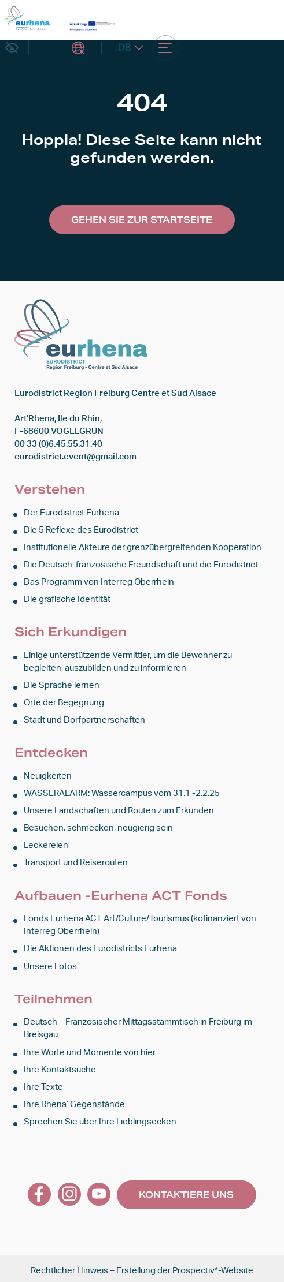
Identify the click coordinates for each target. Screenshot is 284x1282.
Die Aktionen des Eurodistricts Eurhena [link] (100, 945)
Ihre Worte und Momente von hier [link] (90, 1049)
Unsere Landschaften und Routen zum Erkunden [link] (119, 809)
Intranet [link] (78, 48)
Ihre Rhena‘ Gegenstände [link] (74, 1100)
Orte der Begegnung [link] (64, 701)
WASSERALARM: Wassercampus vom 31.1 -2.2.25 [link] (122, 791)
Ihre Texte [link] (43, 1083)
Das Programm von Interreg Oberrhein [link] (99, 581)
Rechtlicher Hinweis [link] (69, 1266)
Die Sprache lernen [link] (61, 684)
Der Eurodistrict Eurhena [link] (71, 512)
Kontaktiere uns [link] (186, 1189)
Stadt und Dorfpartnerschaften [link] (84, 718)
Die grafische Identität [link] (67, 599)
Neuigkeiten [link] (48, 774)
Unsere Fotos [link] (50, 963)
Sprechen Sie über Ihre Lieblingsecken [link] (100, 1117)
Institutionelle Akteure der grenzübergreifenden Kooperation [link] (142, 547)
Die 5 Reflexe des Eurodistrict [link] (81, 529)
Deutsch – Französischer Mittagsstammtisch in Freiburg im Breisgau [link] (138, 1025)
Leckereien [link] (46, 843)
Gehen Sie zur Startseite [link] (141, 219)
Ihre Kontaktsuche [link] (60, 1066)
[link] (28, 18)
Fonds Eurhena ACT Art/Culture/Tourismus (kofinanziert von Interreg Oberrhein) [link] (140, 922)
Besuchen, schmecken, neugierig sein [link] (98, 826)
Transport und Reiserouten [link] (76, 860)
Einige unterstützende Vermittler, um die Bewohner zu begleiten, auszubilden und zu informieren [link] (128, 660)
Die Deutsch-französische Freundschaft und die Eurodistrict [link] (141, 564)
